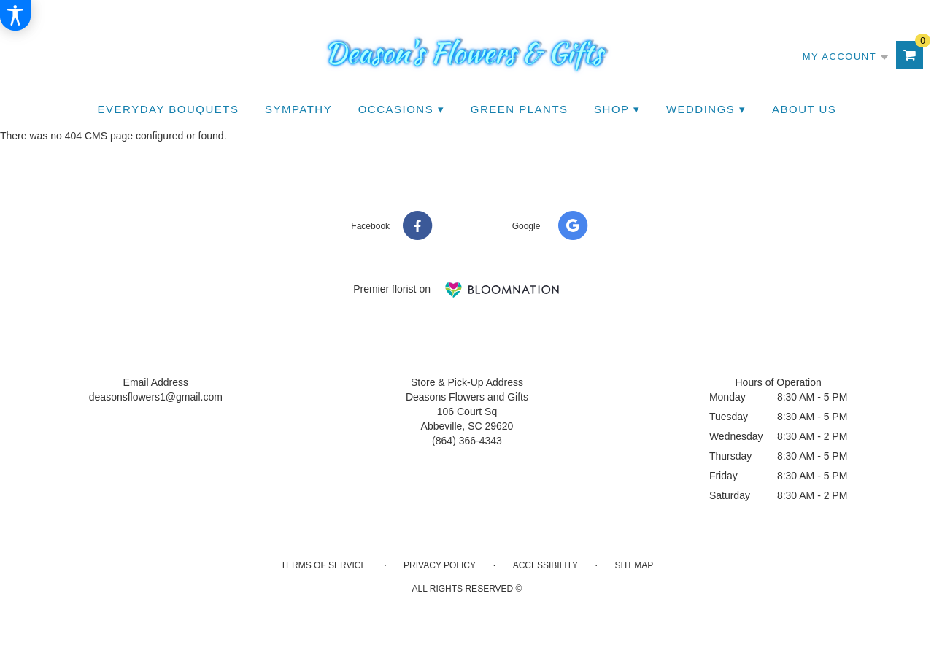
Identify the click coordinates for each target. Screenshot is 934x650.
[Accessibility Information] (15, 15)
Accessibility (545, 565)
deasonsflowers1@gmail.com (156, 397)
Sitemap (634, 565)
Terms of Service (324, 565)
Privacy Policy (440, 565)
